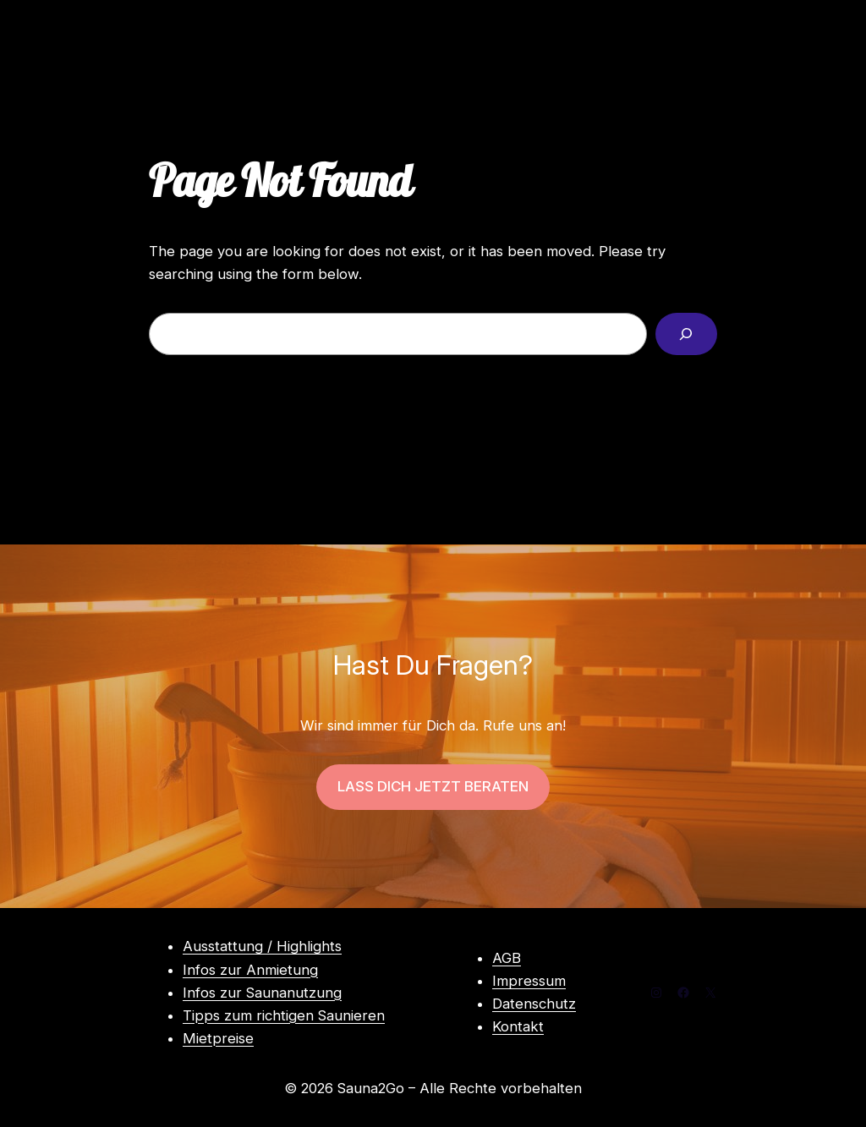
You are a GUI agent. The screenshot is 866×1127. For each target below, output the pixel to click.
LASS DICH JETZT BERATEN (433, 786)
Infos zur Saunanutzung (262, 992)
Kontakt (518, 1026)
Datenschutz (534, 1003)
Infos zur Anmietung (250, 969)
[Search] (686, 334)
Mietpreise (218, 1038)
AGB (506, 957)
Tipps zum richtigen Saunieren (284, 1015)
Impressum (529, 980)
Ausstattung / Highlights (262, 946)
